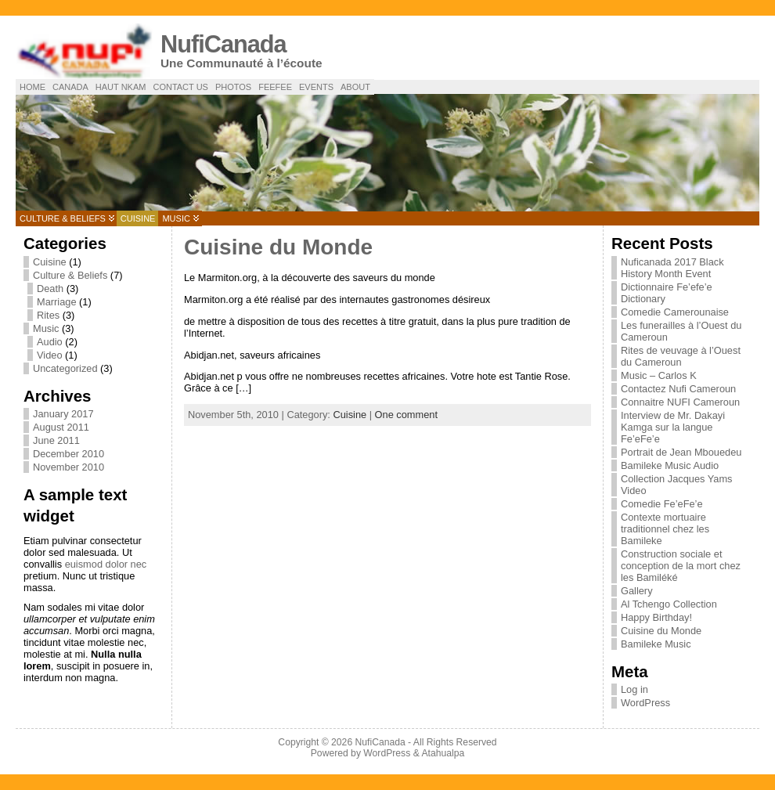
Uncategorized (65, 368)
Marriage (57, 302)
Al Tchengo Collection (669, 604)
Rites (48, 315)
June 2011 (56, 440)
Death (50, 288)
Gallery (637, 591)
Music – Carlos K (659, 375)
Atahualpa (442, 753)
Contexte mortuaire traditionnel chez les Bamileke (665, 529)
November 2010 (68, 467)
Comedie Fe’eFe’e (662, 504)
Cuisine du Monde (278, 247)
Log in (634, 689)
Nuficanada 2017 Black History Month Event (672, 268)
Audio (50, 342)
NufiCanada (223, 44)
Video (50, 355)
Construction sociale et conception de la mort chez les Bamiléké (681, 565)
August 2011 (61, 427)
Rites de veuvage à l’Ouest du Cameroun (681, 356)
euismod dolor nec (106, 564)
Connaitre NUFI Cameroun (680, 402)
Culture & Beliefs (63, 218)
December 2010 (68, 454)
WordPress (645, 703)
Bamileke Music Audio (670, 465)
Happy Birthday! (656, 617)
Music (175, 218)
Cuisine (138, 218)
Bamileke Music (656, 644)
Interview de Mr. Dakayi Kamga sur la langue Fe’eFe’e (673, 427)
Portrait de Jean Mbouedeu (681, 452)
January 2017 (63, 414)
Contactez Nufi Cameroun (678, 389)
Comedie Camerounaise (675, 312)
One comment (406, 414)
